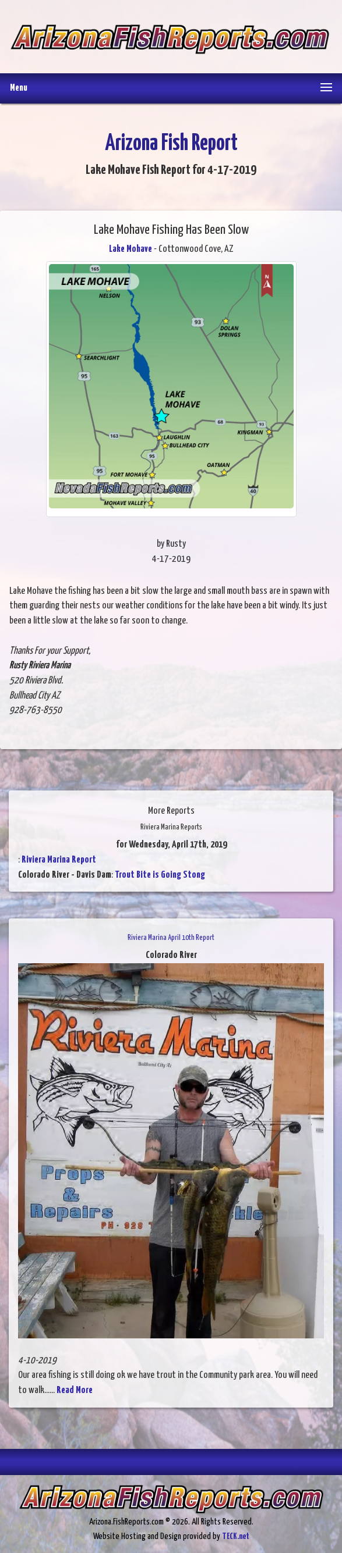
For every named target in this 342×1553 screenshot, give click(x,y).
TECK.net (235, 1536)
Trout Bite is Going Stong (160, 875)
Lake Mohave (130, 249)
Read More (75, 1390)
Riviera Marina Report (59, 860)
